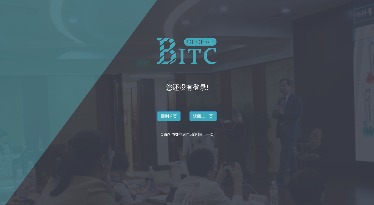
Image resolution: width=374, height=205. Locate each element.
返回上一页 (203, 116)
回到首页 (169, 116)
